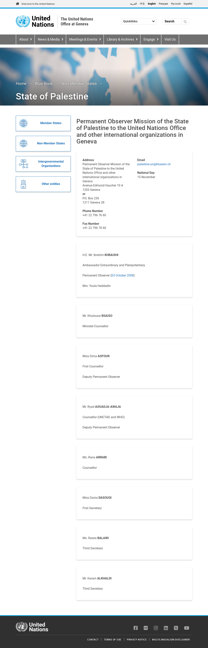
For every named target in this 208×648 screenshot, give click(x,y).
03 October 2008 (122, 275)
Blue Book (44, 83)
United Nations (43, 21)
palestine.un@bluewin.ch (154, 164)
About (23, 39)
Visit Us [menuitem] (170, 39)
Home (21, 83)
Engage (149, 39)
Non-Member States (79, 83)
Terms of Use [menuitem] (112, 639)
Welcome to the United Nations (38, 3)
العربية (133, 3)
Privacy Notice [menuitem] (137, 639)
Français (163, 3)
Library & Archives (120, 39)
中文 (142, 3)
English (152, 3)
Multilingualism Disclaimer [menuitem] (171, 639)
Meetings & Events (83, 39)
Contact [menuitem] (92, 639)
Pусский (176, 3)
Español (188, 3)
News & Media (49, 39)
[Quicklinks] (138, 21)
